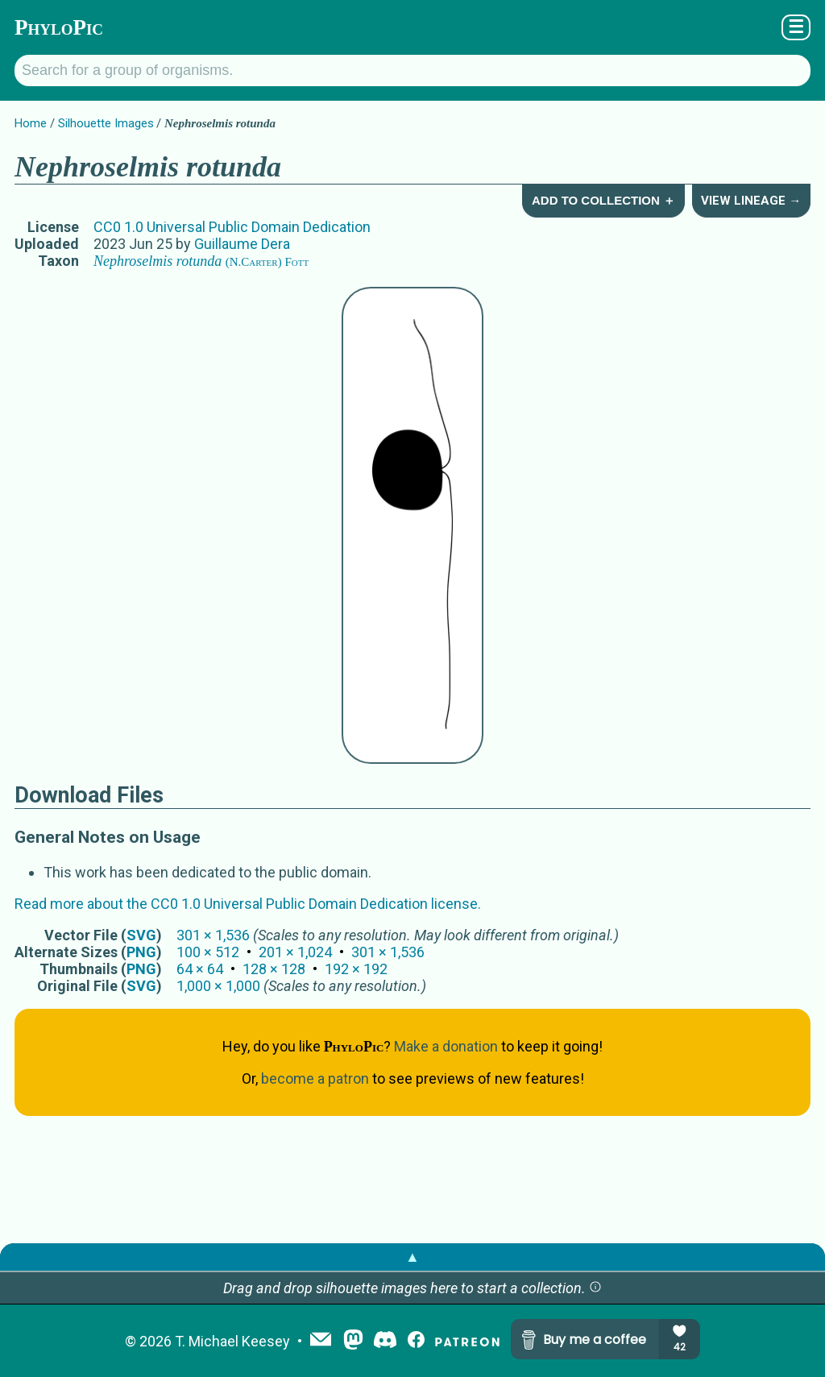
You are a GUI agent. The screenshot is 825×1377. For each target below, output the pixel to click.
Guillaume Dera (242, 243)
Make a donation (446, 1046)
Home (31, 123)
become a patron (315, 1078)
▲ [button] (412, 1256)
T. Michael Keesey (232, 1341)
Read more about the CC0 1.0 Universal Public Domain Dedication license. (248, 903)
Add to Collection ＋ (603, 200)
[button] (595, 1288)
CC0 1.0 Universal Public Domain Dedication (232, 226)
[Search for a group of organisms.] (412, 70)
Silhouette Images (106, 123)
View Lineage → (751, 200)
